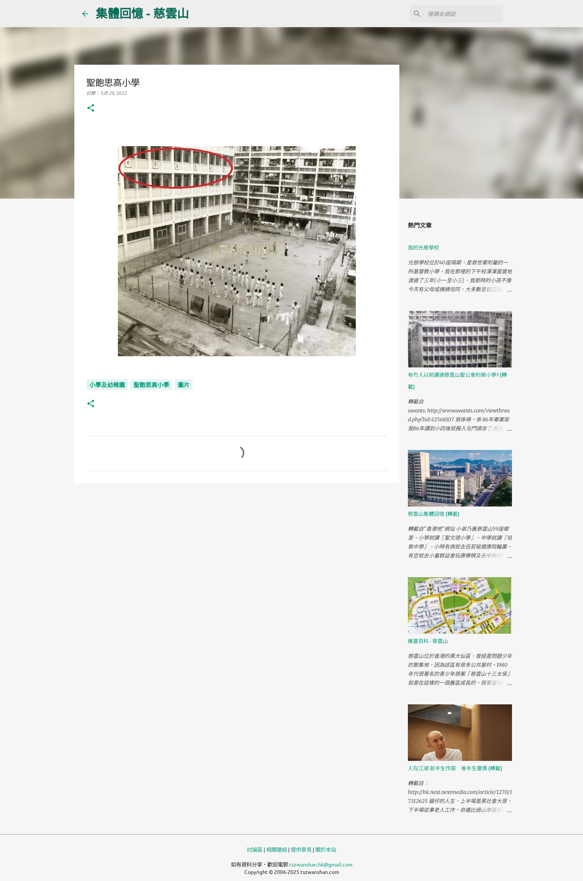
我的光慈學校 (423, 247)
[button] (90, 108)
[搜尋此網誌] (464, 14)
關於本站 (325, 849)
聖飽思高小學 (151, 385)
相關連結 (276, 849)
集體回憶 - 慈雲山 (142, 13)
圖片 (184, 385)
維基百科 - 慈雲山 (428, 640)
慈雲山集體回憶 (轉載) (434, 513)
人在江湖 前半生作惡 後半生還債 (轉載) (455, 768)
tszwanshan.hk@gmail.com (320, 864)
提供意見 (301, 849)
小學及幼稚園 (107, 385)
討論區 (254, 849)
